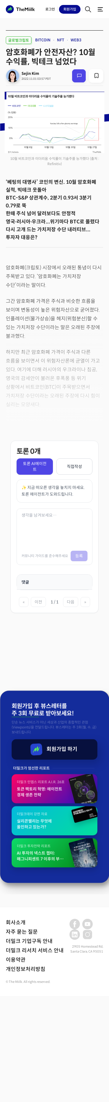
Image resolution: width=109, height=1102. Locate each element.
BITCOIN (43, 40)
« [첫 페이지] (24, 602)
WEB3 (76, 40)
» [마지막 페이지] (85, 602)
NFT (60, 40)
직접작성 (74, 466)
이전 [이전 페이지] (38, 602)
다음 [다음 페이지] (70, 602)
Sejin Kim (30, 73)
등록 (79, 556)
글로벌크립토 (18, 40)
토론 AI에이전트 (35, 466)
